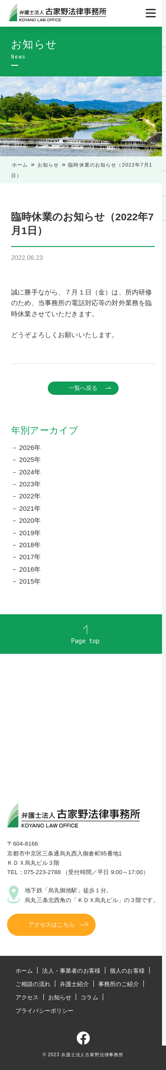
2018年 (30, 545)
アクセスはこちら (51, 924)
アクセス (27, 997)
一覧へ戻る (83, 388)
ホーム (20, 164)
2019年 (30, 533)
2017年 (30, 557)
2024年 (30, 472)
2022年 (30, 496)
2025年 (30, 459)
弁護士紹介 (74, 984)
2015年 (30, 581)
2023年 (30, 484)
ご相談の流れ (32, 984)
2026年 (30, 447)
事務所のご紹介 (118, 984)
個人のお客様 (127, 970)
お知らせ (48, 164)
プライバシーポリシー (44, 1010)
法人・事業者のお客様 (71, 970)
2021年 (30, 508)
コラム (89, 997)
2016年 (30, 569)
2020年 (30, 520)
